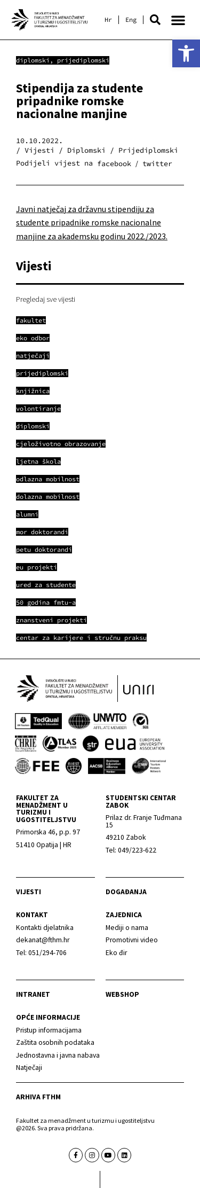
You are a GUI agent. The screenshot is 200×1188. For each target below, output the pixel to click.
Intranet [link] (33, 994)
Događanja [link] (126, 891)
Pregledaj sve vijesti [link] (45, 299)
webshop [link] (122, 994)
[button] (155, 19)
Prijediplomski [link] (83, 60)
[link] (186, 53)
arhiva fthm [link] (38, 1096)
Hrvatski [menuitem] (108, 20)
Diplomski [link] (33, 60)
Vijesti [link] (28, 891)
